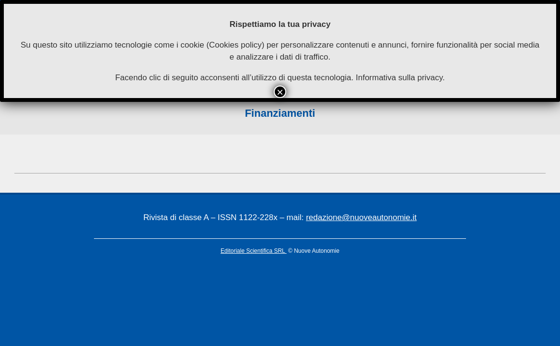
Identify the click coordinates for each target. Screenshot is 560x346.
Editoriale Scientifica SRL (254, 250)
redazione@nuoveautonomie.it (361, 217)
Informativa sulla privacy (399, 77)
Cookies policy (235, 44)
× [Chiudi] (280, 92)
